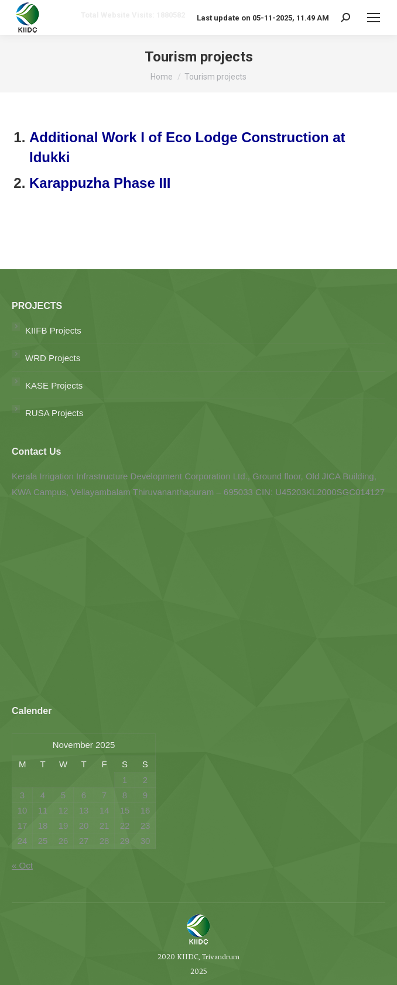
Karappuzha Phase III (99, 183)
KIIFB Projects (53, 330)
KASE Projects (54, 385)
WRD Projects (52, 358)
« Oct (22, 865)
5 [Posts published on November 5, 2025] (63, 795)
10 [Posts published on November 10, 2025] (23, 810)
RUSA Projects (54, 413)
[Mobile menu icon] (373, 17)
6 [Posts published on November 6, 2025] (83, 795)
